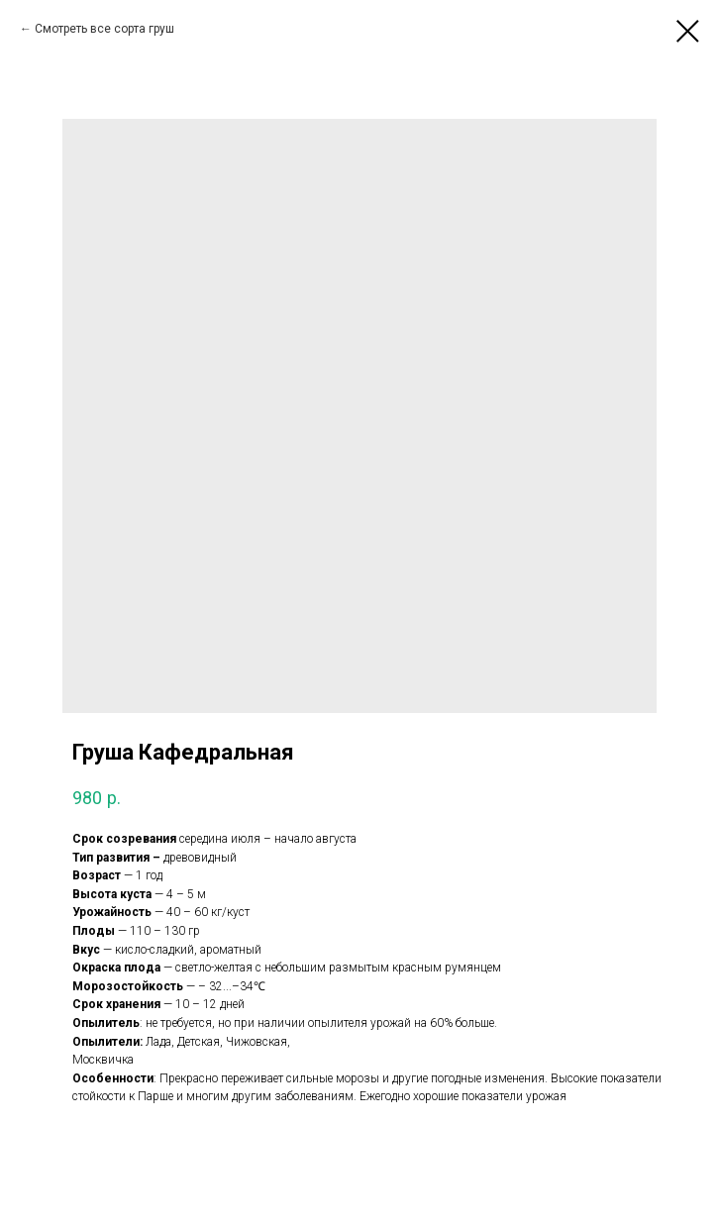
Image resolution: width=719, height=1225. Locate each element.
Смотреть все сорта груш (104, 29)
